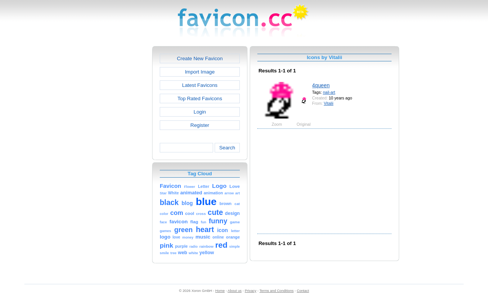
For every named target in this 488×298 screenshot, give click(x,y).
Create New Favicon (200, 58)
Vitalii (328, 103)
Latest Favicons (200, 85)
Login (200, 112)
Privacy (250, 291)
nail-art (329, 92)
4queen (321, 85)
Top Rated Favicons (199, 98)
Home (220, 291)
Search (227, 148)
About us (235, 291)
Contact (303, 291)
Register (199, 125)
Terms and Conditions (276, 291)
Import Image (200, 72)
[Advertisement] (119, 160)
